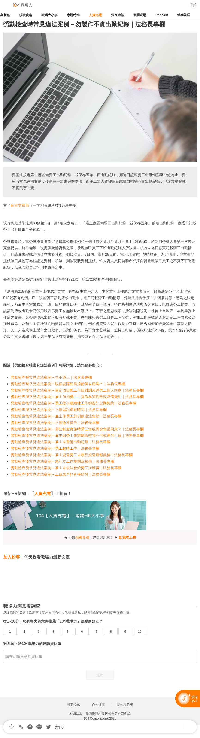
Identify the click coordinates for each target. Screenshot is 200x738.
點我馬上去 (127, 537)
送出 (100, 675)
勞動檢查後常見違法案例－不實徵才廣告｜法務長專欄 (55, 423)
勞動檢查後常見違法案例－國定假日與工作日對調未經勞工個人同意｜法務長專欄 (77, 390)
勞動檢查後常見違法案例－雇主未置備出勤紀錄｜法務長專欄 (60, 442)
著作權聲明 (125, 705)
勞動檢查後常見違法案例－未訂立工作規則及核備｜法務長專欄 (62, 461)
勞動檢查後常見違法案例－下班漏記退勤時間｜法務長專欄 (59, 410)
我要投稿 (73, 705)
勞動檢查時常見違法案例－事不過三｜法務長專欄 (51, 377)
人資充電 (95, 15)
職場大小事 (49, 15)
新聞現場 (139, 15)
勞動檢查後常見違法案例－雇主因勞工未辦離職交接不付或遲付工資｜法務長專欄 (77, 435)
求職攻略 (25, 15)
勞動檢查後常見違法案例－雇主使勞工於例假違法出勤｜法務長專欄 (66, 416)
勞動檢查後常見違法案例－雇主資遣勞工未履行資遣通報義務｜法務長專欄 (72, 455)
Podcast (161, 15)
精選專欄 (82, 537)
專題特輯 (73, 15)
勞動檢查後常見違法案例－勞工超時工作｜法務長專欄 (55, 448)
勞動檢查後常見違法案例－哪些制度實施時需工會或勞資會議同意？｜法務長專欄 (77, 429)
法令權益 (117, 15)
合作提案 (98, 705)
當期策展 (183, 15)
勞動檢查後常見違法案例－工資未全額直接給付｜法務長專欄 (60, 474)
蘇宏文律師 (20, 205)
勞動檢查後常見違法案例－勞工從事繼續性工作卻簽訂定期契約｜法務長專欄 (73, 403)
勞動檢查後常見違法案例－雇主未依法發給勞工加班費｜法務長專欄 (66, 468)
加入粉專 (11, 557)
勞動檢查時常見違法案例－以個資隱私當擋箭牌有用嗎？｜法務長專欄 (68, 384)
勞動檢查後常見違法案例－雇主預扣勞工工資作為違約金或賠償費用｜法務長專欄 (77, 397)
